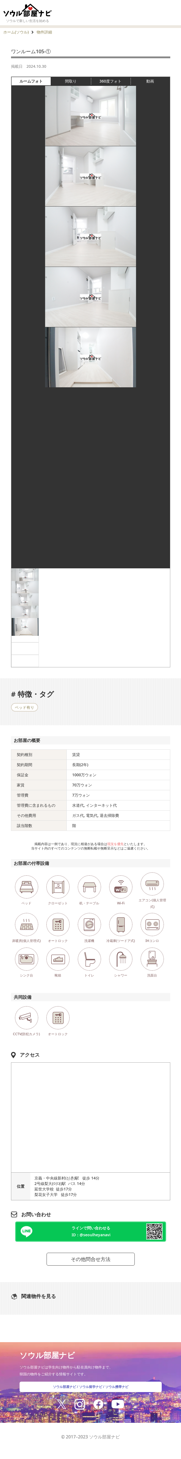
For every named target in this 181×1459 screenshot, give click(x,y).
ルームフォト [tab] (35, 81)
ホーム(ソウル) (16, 32)
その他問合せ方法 (90, 1259)
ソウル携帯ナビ (116, 1386)
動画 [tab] (150, 81)
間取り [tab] (78, 81)
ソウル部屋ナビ (64, 1386)
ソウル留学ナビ (90, 1386)
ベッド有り (24, 707)
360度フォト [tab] (114, 81)
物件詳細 (44, 32)
